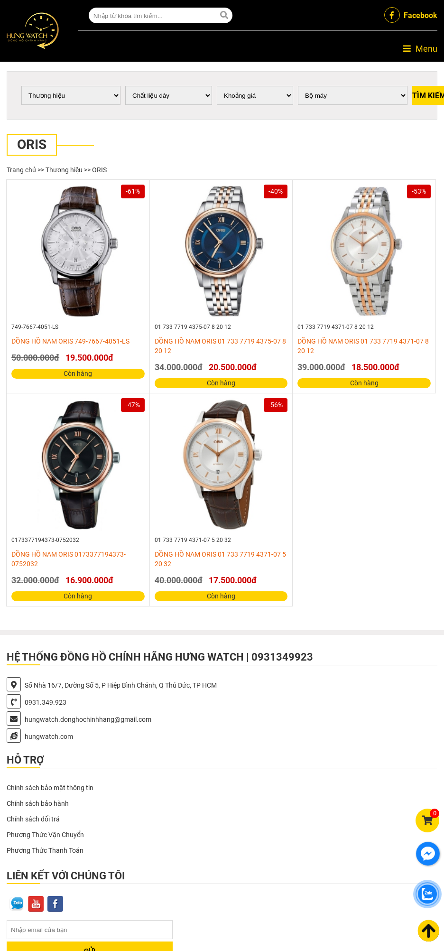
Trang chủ (21, 170)
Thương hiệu (64, 170)
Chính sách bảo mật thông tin (50, 788)
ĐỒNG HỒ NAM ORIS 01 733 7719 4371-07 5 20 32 (220, 559)
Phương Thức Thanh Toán (45, 850)
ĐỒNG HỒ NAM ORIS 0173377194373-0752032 (68, 559)
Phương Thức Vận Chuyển (45, 835)
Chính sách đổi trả (33, 819)
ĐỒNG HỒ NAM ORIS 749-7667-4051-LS (70, 341)
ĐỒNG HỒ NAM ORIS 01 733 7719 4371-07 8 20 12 (363, 345)
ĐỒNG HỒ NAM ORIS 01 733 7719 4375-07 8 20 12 (220, 345)
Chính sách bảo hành (38, 803)
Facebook (410, 15)
